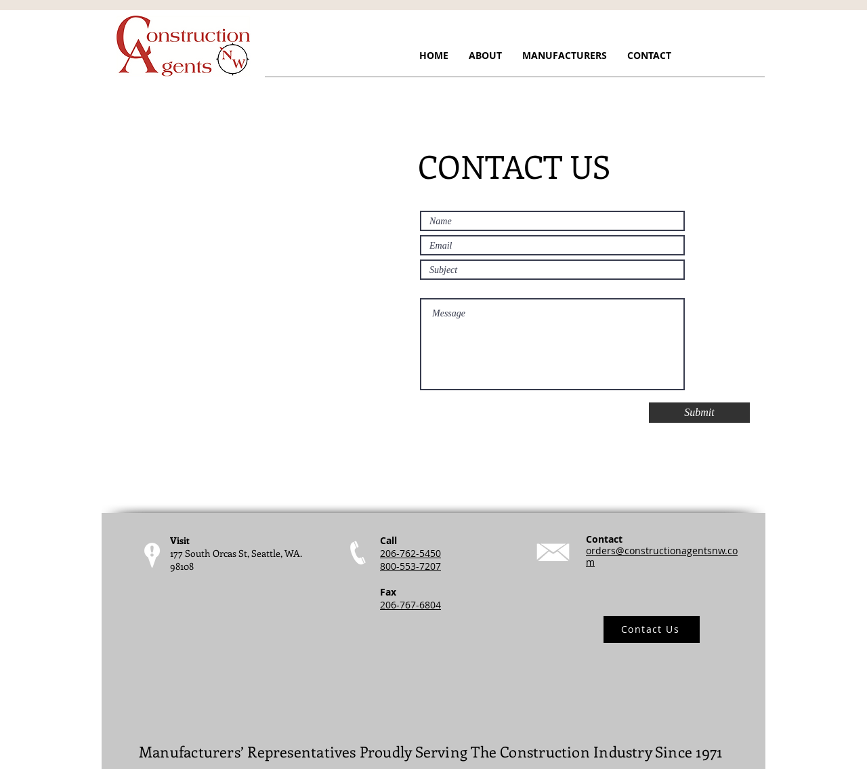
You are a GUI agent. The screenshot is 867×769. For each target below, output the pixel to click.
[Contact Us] (652, 629)
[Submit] (699, 412)
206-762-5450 (410, 553)
